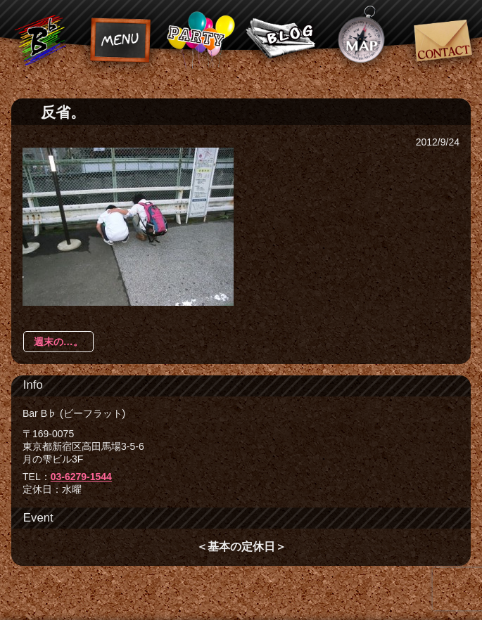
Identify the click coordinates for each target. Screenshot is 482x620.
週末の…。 (58, 341)
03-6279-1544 (81, 476)
